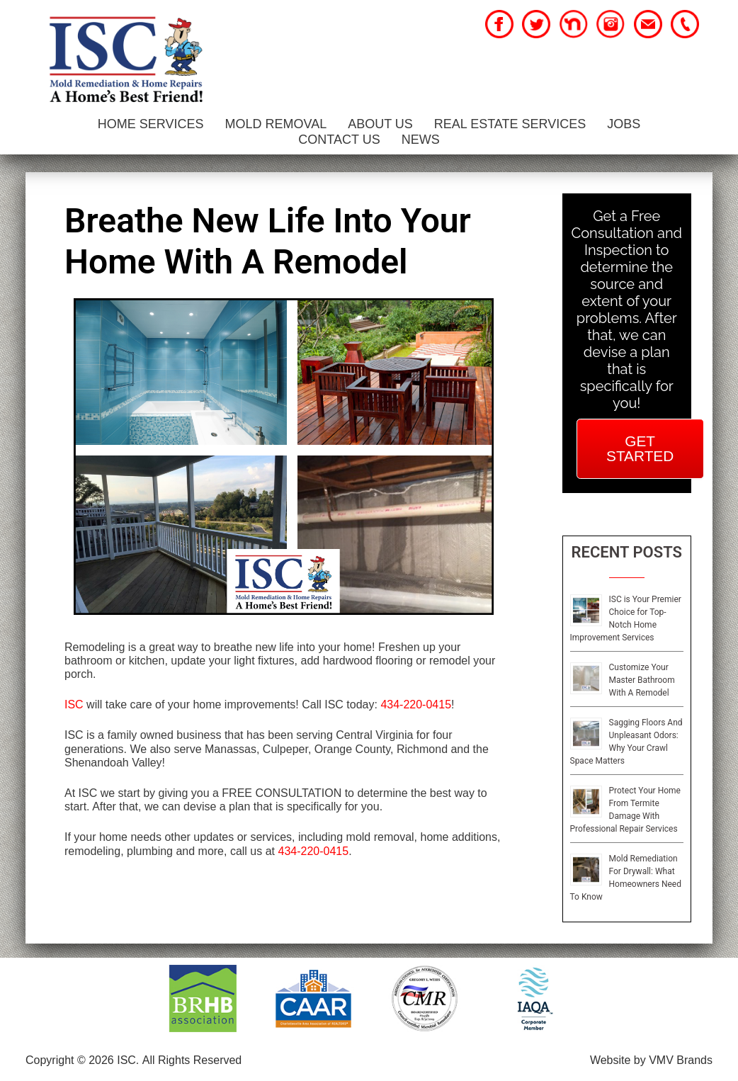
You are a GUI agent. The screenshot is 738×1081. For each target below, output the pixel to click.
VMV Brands (681, 1060)
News (421, 139)
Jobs (623, 124)
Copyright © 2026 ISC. (82, 1060)
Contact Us (339, 139)
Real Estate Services (510, 124)
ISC (74, 704)
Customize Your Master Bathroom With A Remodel (642, 680)
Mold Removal (276, 124)
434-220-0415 (415, 704)
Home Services (151, 124)
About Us (380, 124)
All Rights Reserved (192, 1060)
